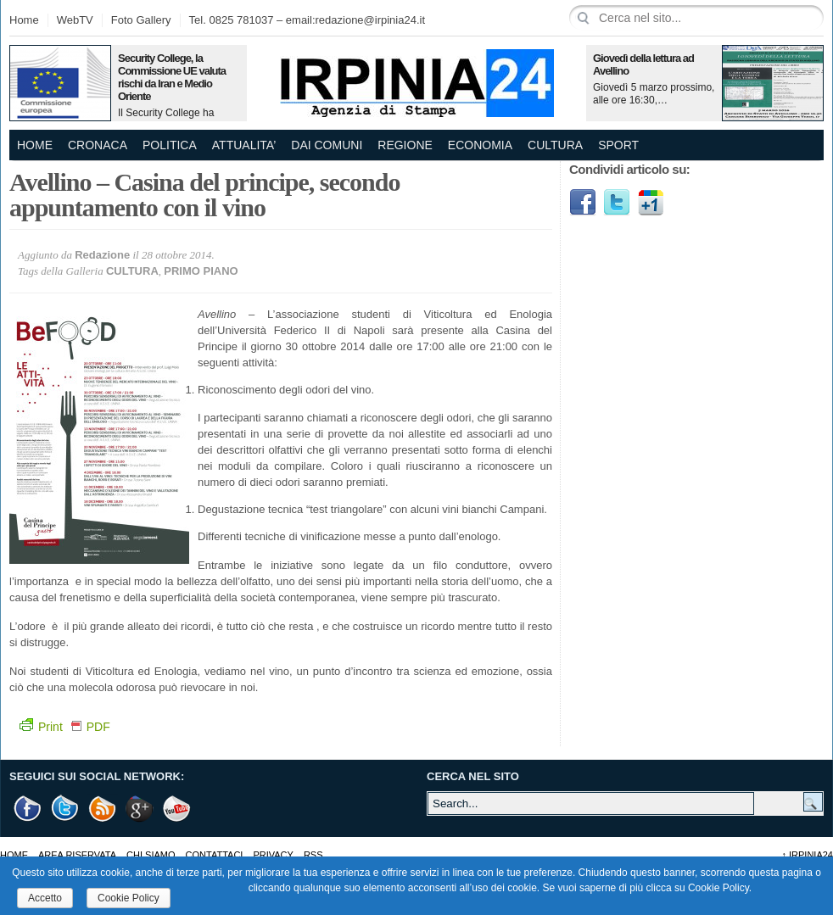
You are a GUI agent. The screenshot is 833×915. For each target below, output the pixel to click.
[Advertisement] (638, 491)
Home (24, 20)
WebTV (75, 20)
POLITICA (170, 145)
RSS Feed (103, 808)
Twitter (616, 202)
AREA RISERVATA (77, 855)
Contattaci (214, 855)
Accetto (45, 898)
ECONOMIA (480, 145)
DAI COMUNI (326, 145)
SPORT (618, 145)
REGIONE (405, 145)
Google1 (650, 202)
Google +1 (140, 808)
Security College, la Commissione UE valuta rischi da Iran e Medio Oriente (172, 77)
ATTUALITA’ (244, 145)
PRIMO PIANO (201, 271)
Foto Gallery (141, 20)
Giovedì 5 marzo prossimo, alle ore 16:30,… (653, 93)
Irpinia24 (807, 855)
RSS (313, 855)
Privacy (273, 855)
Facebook (582, 202)
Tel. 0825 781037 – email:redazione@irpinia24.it (307, 20)
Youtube (177, 808)
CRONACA (97, 145)
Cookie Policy (128, 898)
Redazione (102, 254)
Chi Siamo (150, 855)
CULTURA (555, 145)
